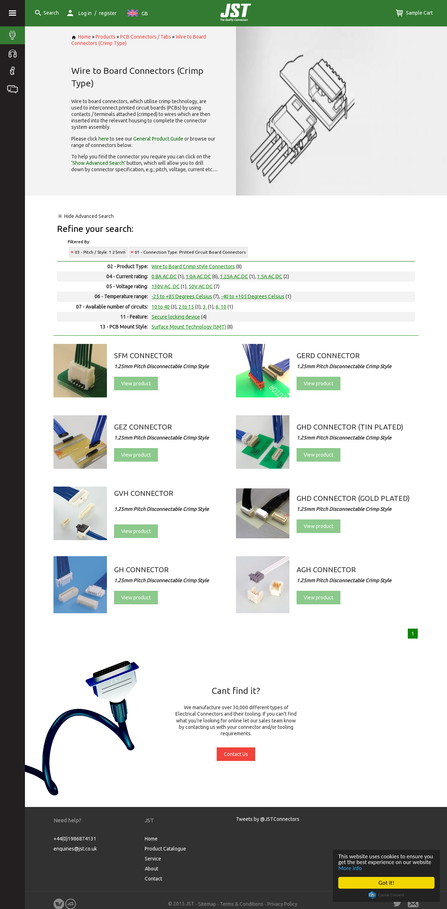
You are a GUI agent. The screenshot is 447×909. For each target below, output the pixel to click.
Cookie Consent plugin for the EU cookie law (386, 895)
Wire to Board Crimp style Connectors (193, 266)
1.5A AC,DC (269, 276)
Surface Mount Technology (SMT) (188, 327)
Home (81, 37)
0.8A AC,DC (164, 276)
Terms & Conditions (241, 904)
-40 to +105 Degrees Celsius (252, 296)
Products (105, 37)
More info (371, 868)
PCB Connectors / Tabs (145, 37)
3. (205, 307)
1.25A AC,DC (234, 276)
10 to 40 (160, 307)
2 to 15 (186, 307)
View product (136, 383)
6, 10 (221, 307)
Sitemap (207, 904)
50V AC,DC (201, 286)
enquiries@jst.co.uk (75, 849)
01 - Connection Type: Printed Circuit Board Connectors (190, 252)
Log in (85, 13)
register (108, 13)
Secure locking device (175, 317)
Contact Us (236, 754)
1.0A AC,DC (198, 276)
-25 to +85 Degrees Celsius (181, 296)
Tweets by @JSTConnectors (267, 819)
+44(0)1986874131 (74, 839)
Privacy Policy (282, 904)
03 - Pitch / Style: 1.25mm (100, 252)
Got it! (386, 883)
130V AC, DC (165, 286)
